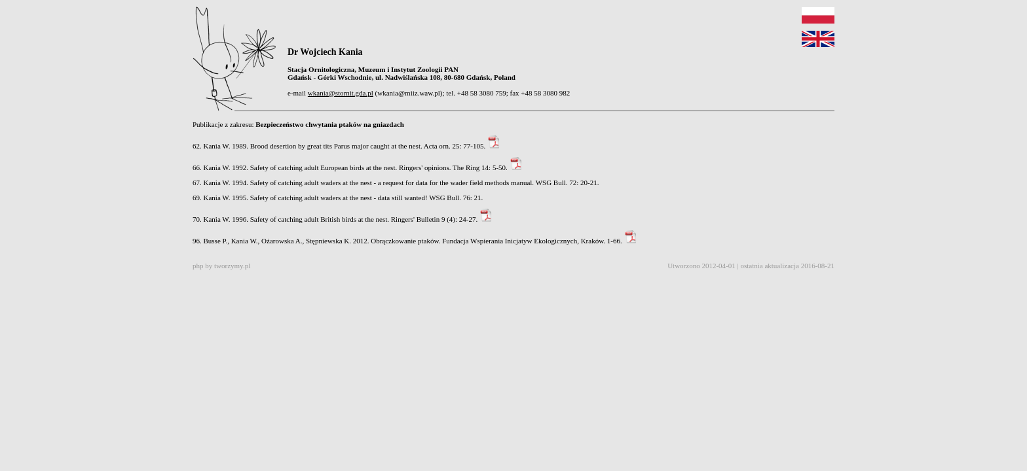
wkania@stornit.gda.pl (340, 93)
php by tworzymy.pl (221, 266)
